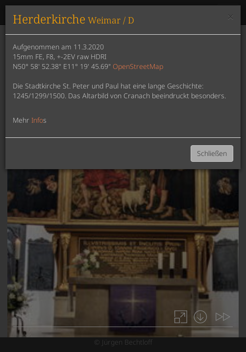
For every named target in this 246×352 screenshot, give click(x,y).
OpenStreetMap (138, 66)
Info (37, 120)
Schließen (212, 153)
